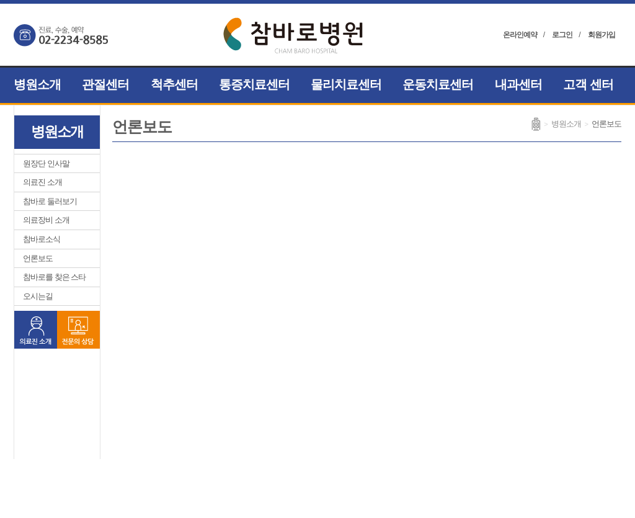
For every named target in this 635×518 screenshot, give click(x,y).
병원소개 (37, 84)
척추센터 (174, 84)
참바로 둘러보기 (50, 201)
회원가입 (601, 34)
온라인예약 (520, 34)
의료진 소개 (42, 182)
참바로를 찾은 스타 (54, 277)
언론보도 (38, 258)
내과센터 (518, 84)
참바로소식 (41, 239)
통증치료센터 (254, 84)
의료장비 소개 (46, 220)
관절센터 (105, 84)
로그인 (562, 34)
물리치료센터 (346, 84)
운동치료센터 (437, 84)
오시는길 (38, 296)
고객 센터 (588, 84)
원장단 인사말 (46, 163)
